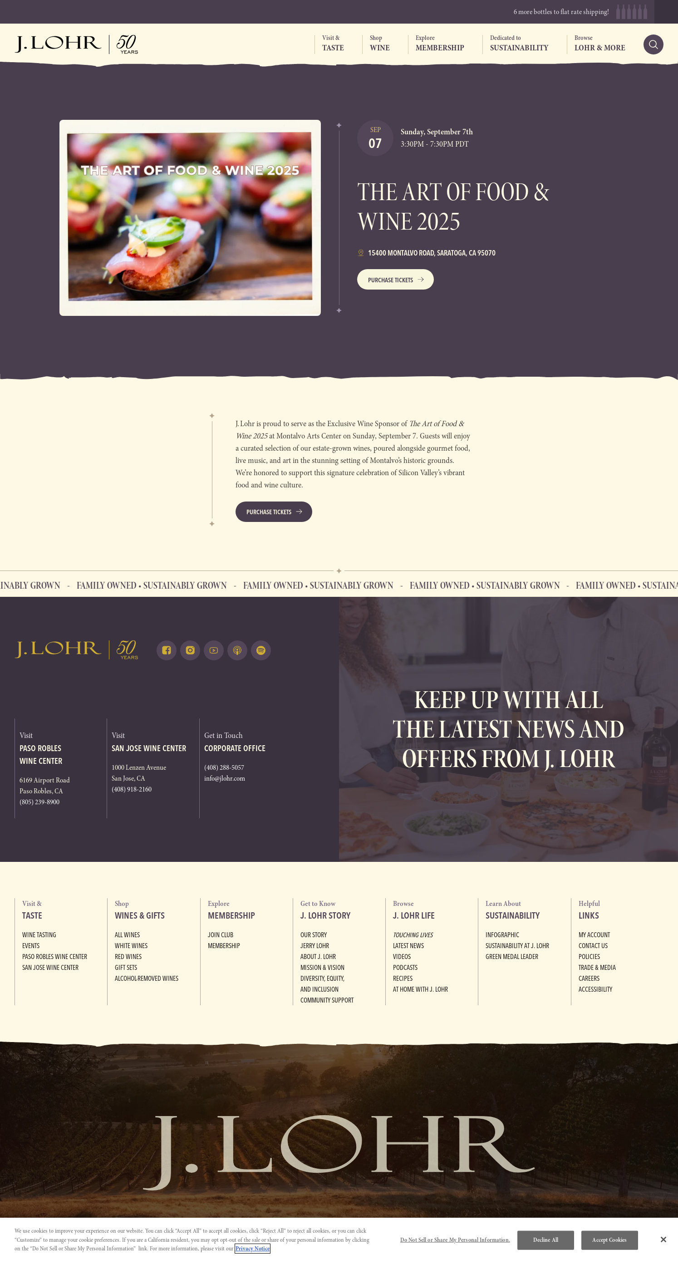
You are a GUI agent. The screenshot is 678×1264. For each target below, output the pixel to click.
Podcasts (405, 968)
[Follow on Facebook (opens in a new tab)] (167, 650)
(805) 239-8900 (39, 802)
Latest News (408, 946)
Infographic (502, 935)
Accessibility (595, 989)
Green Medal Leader (512, 957)
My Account (594, 935)
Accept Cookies (609, 1240)
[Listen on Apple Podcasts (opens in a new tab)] (237, 650)
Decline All (545, 1240)
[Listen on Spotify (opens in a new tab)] (261, 650)
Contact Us (593, 946)
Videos (401, 957)
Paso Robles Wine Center (54, 957)
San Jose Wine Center (50, 968)
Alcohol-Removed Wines (146, 978)
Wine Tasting (38, 935)
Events (30, 946)
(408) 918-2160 (132, 789)
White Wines (130, 946)
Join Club (220, 935)
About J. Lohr (318, 957)
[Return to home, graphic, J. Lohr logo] (76, 649)
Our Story (313, 935)
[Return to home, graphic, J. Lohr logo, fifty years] (76, 44)
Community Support (326, 989)
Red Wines (128, 957)
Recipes (402, 978)
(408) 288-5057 (224, 767)
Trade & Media (597, 968)
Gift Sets (126, 968)
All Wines (127, 935)
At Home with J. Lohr (420, 989)
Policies (589, 957)
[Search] (653, 44)
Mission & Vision (321, 968)
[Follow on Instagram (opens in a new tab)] (190, 650)
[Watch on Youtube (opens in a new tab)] (214, 650)
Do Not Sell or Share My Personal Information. (455, 1240)
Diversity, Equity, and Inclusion (341, 978)
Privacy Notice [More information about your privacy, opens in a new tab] (253, 1248)
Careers (589, 978)
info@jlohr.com (224, 778)
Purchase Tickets (390, 280)
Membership (224, 946)
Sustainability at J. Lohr (517, 946)
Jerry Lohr (314, 946)
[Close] (663, 1239)
